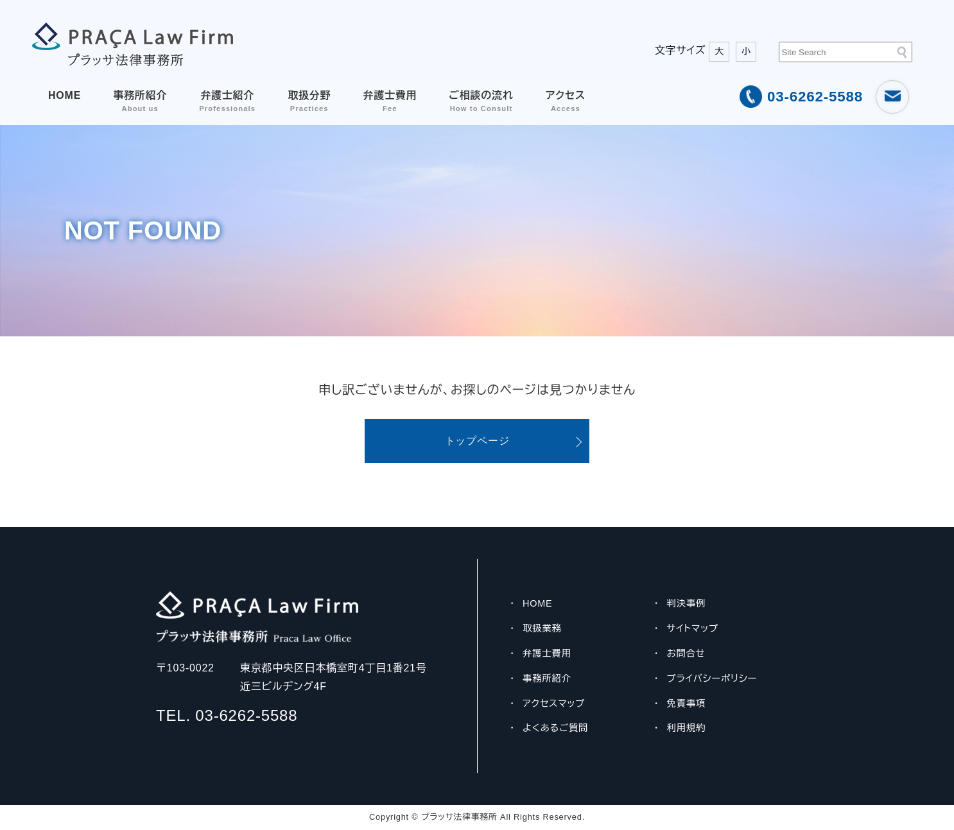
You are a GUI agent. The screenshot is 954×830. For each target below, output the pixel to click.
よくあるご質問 (555, 728)
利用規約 (686, 728)
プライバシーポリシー (712, 678)
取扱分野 (309, 101)
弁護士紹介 (227, 101)
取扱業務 (542, 628)
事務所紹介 (140, 101)
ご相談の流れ (481, 101)
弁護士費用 (390, 101)
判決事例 (686, 603)
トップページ (477, 440)
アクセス (565, 101)
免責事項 (686, 703)
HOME (64, 95)
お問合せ (686, 653)
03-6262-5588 (815, 97)
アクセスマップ (554, 703)
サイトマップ (693, 628)
